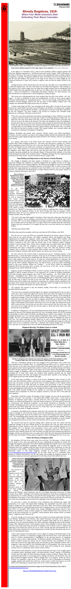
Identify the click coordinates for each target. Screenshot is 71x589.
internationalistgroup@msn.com (18, 568)
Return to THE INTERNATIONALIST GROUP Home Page (39, 571)
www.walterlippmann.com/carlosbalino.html (22, 452)
